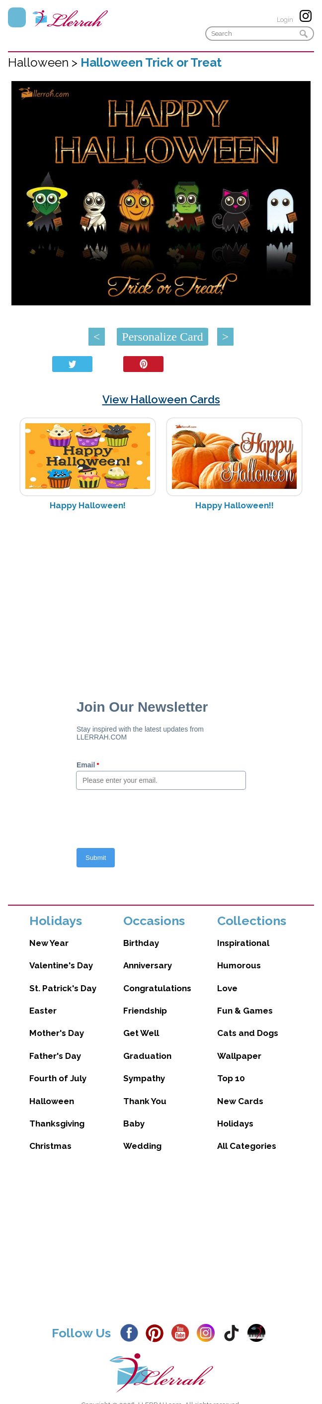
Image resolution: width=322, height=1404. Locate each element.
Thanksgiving (56, 1123)
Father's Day (55, 1056)
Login (285, 19)
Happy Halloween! (88, 505)
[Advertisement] (161, 597)
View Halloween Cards (161, 399)
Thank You (144, 1101)
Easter (43, 1011)
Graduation (147, 1056)
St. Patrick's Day (62, 988)
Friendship (145, 1011)
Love (227, 988)
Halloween (51, 1101)
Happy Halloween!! (234, 505)
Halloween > (44, 62)
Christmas (50, 1146)
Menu (17, 17)
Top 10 (231, 1078)
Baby (134, 1123)
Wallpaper (239, 1056)
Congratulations (157, 988)
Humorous (239, 965)
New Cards (240, 1101)
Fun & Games (245, 1011)
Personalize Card (162, 336)
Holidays (235, 1123)
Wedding (142, 1146)
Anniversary (147, 965)
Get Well (141, 1033)
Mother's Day (56, 1033)
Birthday (141, 943)
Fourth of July (57, 1078)
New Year (49, 943)
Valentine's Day (61, 965)
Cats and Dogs (247, 1033)
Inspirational (243, 943)
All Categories (246, 1146)
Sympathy (144, 1078)
